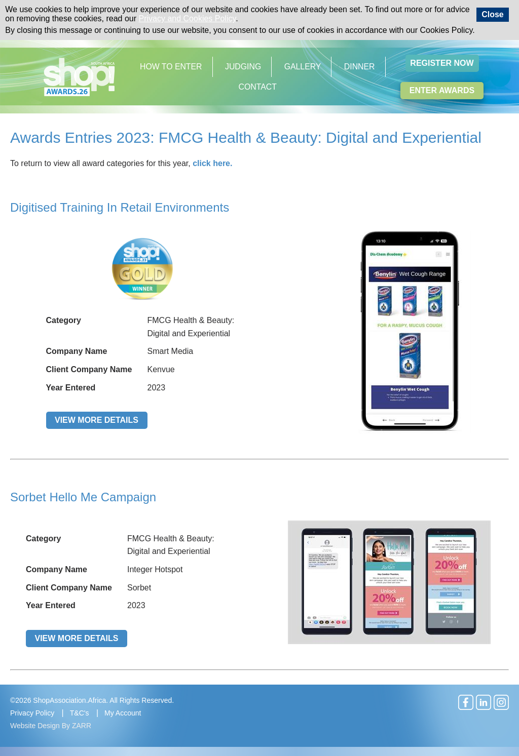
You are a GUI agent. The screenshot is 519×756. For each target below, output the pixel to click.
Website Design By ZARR (50, 726)
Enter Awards (442, 90)
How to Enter (171, 66)
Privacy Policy (32, 713)
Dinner (359, 66)
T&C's (79, 713)
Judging (243, 66)
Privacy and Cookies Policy (187, 18)
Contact (258, 87)
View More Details (96, 420)
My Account (122, 713)
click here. (212, 163)
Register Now (441, 63)
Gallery (302, 66)
